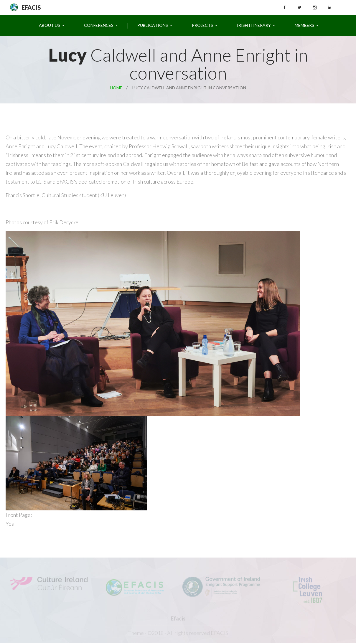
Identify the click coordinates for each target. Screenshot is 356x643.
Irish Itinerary (254, 25)
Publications (152, 25)
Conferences (98, 25)
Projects (202, 25)
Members (304, 25)
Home (116, 87)
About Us (49, 25)
